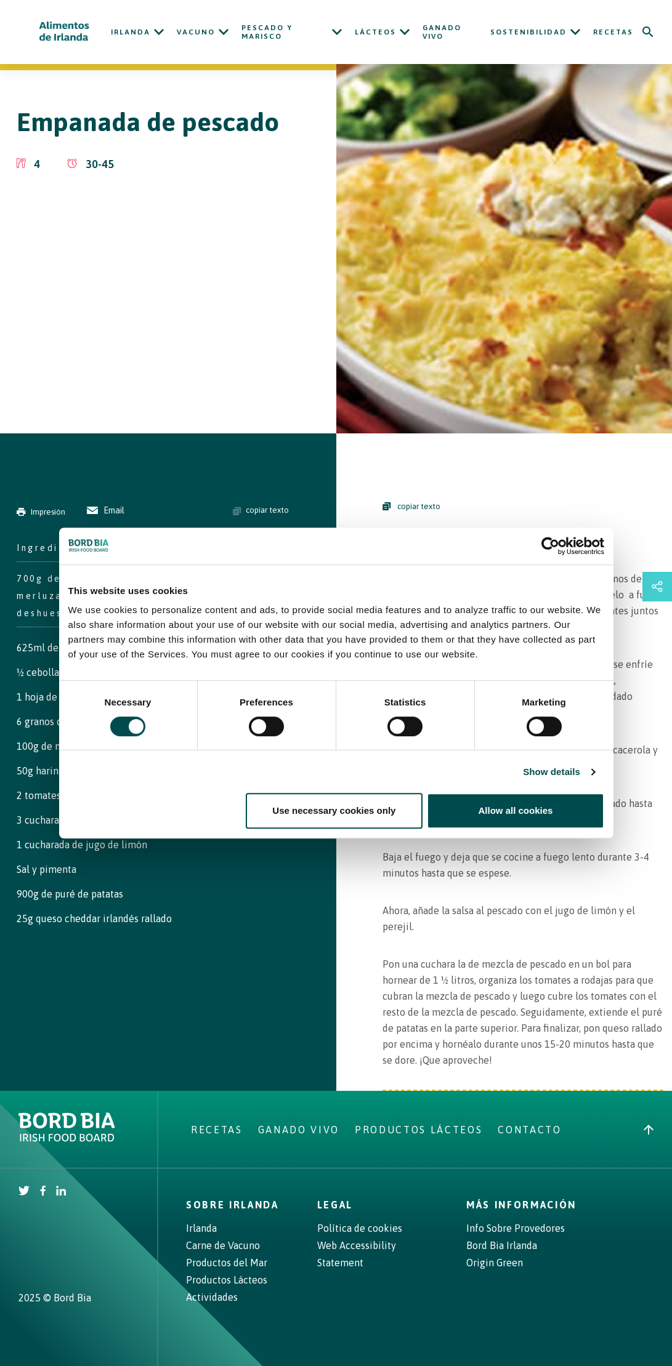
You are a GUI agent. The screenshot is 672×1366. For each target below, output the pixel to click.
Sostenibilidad (528, 32)
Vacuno (196, 32)
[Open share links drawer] (657, 586)
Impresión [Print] (41, 511)
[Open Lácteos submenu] (404, 32)
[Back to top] (649, 1130)
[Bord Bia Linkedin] (61, 1191)
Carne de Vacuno (223, 1245)
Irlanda (130, 32)
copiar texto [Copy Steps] (411, 506)
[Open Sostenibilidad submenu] (575, 32)
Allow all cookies (516, 810)
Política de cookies (359, 1228)
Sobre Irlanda (232, 1204)
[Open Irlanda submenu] (159, 32)
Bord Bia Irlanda (501, 1245)
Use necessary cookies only (333, 810)
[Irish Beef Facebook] (43, 1191)
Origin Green (494, 1262)
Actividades (212, 1297)
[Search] (648, 32)
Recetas (613, 32)
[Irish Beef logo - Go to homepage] (64, 32)
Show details (551, 771)
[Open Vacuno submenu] (223, 32)
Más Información (521, 1204)
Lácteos (375, 32)
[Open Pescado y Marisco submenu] (337, 32)
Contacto (529, 1129)
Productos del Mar (226, 1262)
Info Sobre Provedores (515, 1228)
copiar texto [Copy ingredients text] (261, 510)
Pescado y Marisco (267, 32)
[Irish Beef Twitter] (24, 1191)
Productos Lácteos (418, 1129)
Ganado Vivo (442, 32)
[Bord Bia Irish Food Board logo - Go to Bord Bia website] (66, 1138)
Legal (335, 1204)
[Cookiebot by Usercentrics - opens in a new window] (550, 546)
